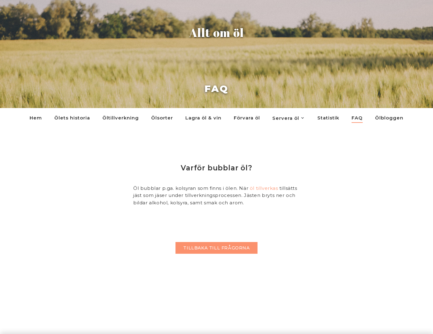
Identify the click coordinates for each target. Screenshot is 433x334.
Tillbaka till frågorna (216, 248)
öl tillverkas (264, 188)
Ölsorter (162, 118)
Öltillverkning (120, 118)
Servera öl (285, 118)
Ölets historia (72, 118)
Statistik (328, 118)
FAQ (357, 118)
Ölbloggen (389, 118)
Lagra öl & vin (203, 118)
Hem (36, 118)
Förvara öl (247, 118)
